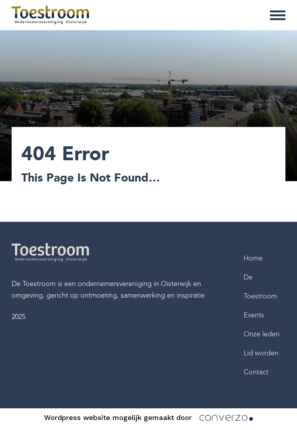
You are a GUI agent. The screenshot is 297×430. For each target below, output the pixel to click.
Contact (256, 372)
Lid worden (261, 353)
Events (254, 315)
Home (253, 258)
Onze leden (262, 334)
